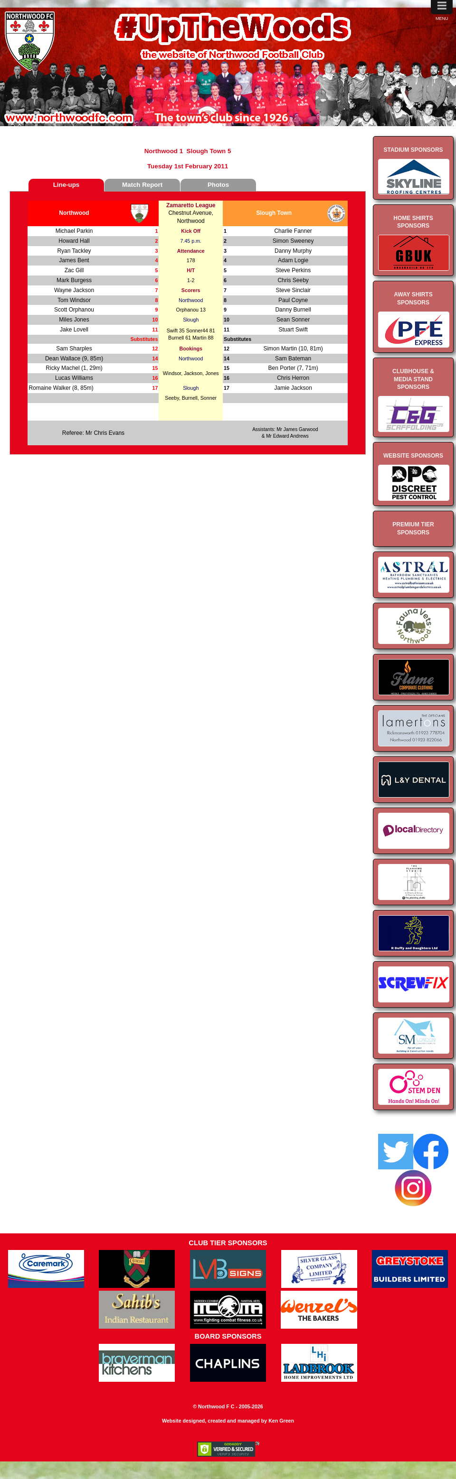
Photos (218, 184)
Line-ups (66, 184)
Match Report (142, 184)
